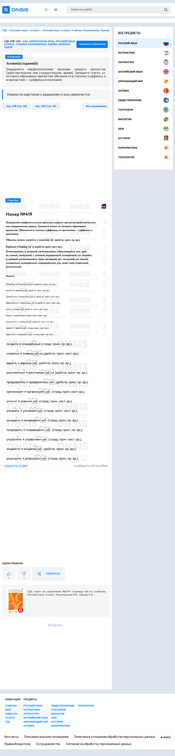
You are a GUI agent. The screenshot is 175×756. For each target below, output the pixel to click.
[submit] (166, 10)
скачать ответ (16, 466)
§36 (25, 41)
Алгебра (143, 90)
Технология (143, 157)
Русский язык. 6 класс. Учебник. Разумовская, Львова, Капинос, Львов (40, 44)
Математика (143, 52)
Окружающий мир (143, 81)
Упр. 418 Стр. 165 (16, 106)
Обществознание (143, 100)
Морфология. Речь (41, 41)
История (143, 138)
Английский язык (143, 71)
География (143, 109)
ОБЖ (143, 128)
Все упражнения (96, 106)
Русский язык (143, 43)
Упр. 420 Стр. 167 (45, 106)
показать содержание (92, 44)
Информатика (143, 147)
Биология (143, 119)
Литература (143, 62)
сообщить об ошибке (90, 466)
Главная (11, 705)
